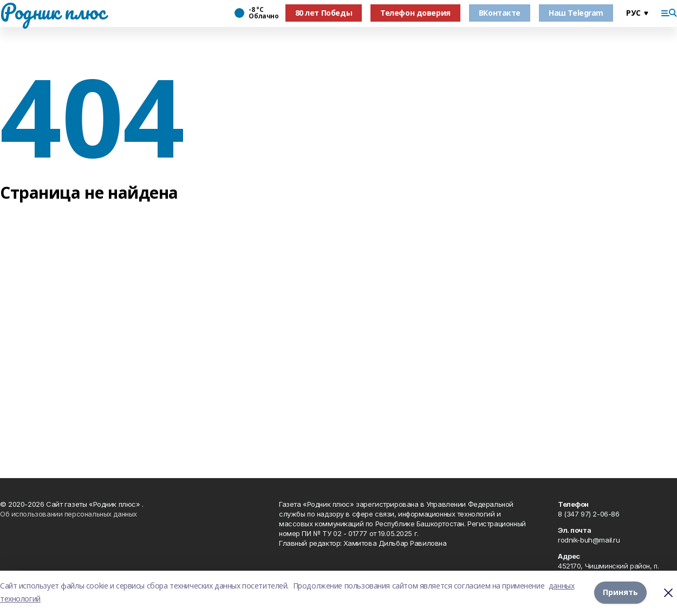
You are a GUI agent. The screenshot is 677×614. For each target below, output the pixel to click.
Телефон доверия (415, 13)
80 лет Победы (324, 13)
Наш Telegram (576, 13)
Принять (620, 592)
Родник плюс (52, 11)
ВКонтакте (499, 13)
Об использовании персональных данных (68, 514)
